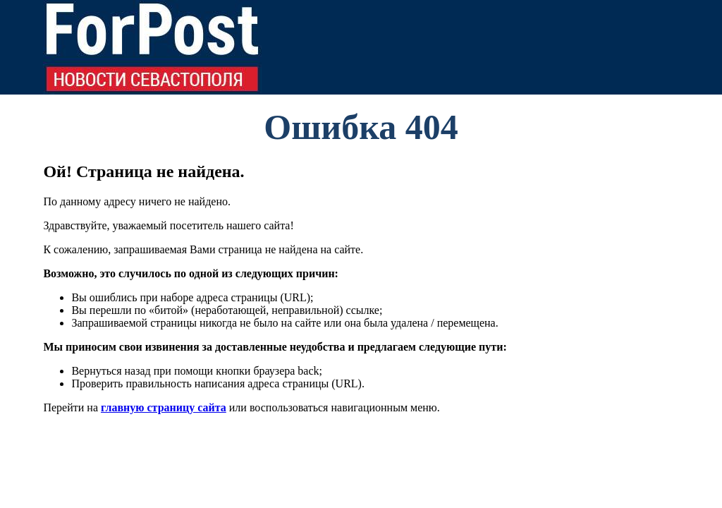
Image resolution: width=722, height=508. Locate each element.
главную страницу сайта (163, 407)
